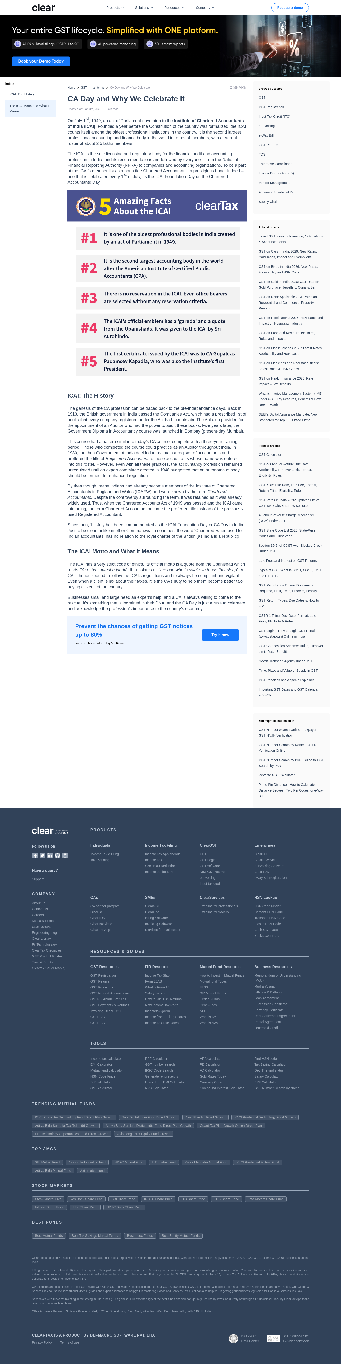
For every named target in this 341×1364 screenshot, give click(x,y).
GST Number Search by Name (276, 1088)
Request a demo (290, 7)
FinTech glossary (44, 944)
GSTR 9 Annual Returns (108, 999)
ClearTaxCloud (101, 924)
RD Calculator (210, 1064)
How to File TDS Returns (163, 999)
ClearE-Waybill (265, 860)
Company (206, 7)
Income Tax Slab (157, 975)
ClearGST (261, 854)
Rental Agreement (267, 1022)
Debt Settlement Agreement (274, 1016)
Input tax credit (210, 883)
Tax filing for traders (214, 912)
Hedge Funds (210, 999)
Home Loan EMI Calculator (165, 1082)
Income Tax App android (163, 854)
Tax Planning (99, 860)
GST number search (160, 1064)
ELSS (204, 987)
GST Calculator (270, 454)
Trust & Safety (42, 962)
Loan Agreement (266, 998)
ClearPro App (100, 930)
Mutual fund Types (213, 981)
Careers (38, 915)
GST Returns (268, 145)
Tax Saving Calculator (270, 1064)
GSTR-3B (97, 1023)
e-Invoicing (267, 126)
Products (116, 7)
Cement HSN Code (268, 912)
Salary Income (155, 993)
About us (38, 903)
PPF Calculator (156, 1058)
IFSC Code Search (159, 1070)
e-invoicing (207, 878)
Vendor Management (274, 183)
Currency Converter (214, 1082)
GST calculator (101, 1088)
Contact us (40, 909)
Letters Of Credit (266, 1028)
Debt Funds (208, 1005)
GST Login (207, 860)
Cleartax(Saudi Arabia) (48, 968)
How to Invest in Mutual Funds (222, 975)
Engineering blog (44, 933)
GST (84, 87)
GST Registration (271, 107)
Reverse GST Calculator (277, 775)
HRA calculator (211, 1058)
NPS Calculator (156, 1088)
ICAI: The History (22, 94)
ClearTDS (261, 872)
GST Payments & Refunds (109, 1005)
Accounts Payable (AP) (276, 192)
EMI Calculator (101, 1064)
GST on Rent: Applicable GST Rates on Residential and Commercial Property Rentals (288, 302)
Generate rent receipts (161, 1076)
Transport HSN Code (269, 918)
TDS (262, 154)
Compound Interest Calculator (222, 1088)
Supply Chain (268, 202)
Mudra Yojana (264, 986)
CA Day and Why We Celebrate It (131, 87)
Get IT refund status (268, 1070)
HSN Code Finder (267, 906)
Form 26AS (153, 981)
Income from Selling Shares (165, 1017)
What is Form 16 (157, 987)
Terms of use (69, 1342)
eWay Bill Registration (270, 878)
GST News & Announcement (111, 993)
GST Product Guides (47, 956)
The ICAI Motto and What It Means (29, 108)
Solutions (145, 7)
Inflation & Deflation (268, 992)
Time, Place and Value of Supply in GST (288, 670)
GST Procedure (101, 987)
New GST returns (212, 872)
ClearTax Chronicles (47, 950)
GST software (210, 866)
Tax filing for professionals (219, 906)
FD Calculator (210, 1070)
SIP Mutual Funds (213, 993)
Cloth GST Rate (266, 930)
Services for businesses (162, 930)
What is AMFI (209, 1017)
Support (38, 879)
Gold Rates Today (213, 1076)
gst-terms (98, 87)
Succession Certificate (270, 1004)
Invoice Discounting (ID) (276, 173)
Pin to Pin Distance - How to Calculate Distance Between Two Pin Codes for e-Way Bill (291, 790)
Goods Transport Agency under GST (285, 661)
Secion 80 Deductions (161, 866)
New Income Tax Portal (162, 1005)
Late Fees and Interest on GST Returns (288, 561)
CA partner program (105, 906)
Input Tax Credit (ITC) (275, 116)
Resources (175, 7)
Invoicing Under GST (105, 1011)
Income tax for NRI (159, 872)
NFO (203, 1011)
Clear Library (41, 938)
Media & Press (43, 921)
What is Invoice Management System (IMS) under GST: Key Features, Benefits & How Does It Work (291, 399)
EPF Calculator (265, 1082)
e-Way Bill (266, 135)
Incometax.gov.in (157, 1011)
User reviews (41, 927)
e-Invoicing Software (269, 866)
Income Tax (153, 860)
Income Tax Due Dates (162, 1023)
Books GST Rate (266, 936)
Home (71, 87)
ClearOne (152, 912)
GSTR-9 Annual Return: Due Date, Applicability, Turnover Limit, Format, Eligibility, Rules (285, 469)
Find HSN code (265, 1058)
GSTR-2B (97, 1017)
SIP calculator (100, 1082)
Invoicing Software (158, 924)
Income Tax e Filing (104, 854)
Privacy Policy (42, 1342)
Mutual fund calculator (106, 1070)
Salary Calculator (267, 1076)
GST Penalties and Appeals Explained (287, 680)
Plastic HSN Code (267, 924)
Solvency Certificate (269, 1010)
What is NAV (209, 1023)
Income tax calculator (106, 1058)
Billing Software (156, 918)
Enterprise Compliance (275, 164)
